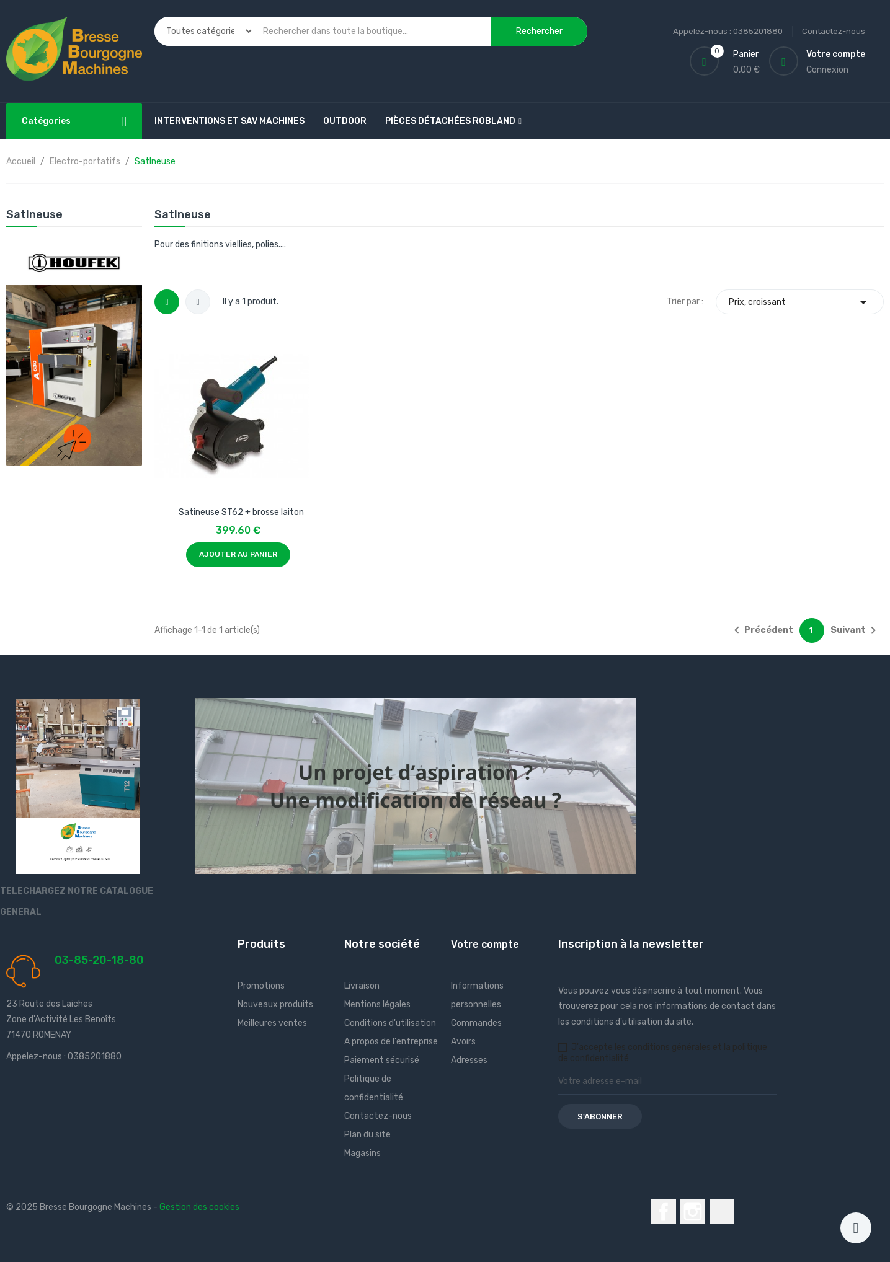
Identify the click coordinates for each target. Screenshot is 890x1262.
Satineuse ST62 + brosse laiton (241, 512)
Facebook (663, 1211)
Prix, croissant (800, 302)
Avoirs (463, 1041)
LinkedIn (722, 1211)
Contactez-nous (833, 31)
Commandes (476, 1023)
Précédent (761, 630)
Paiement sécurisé (381, 1060)
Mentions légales (377, 1004)
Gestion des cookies (199, 1207)
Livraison (362, 986)
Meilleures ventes (272, 1023)
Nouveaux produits (275, 1004)
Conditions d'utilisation (390, 1023)
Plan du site (367, 1134)
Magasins (362, 1153)
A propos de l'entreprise (391, 1041)
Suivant (855, 630)
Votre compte (485, 944)
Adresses (469, 1060)
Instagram (692, 1211)
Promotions (261, 986)
